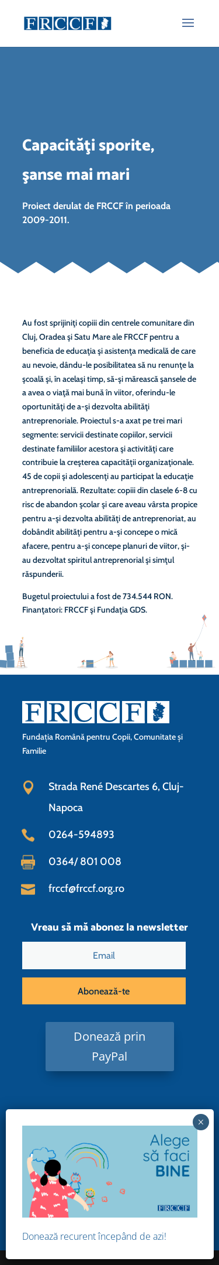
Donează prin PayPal (109, 1046)
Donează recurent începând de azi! (94, 1236)
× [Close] (200, 1122)
